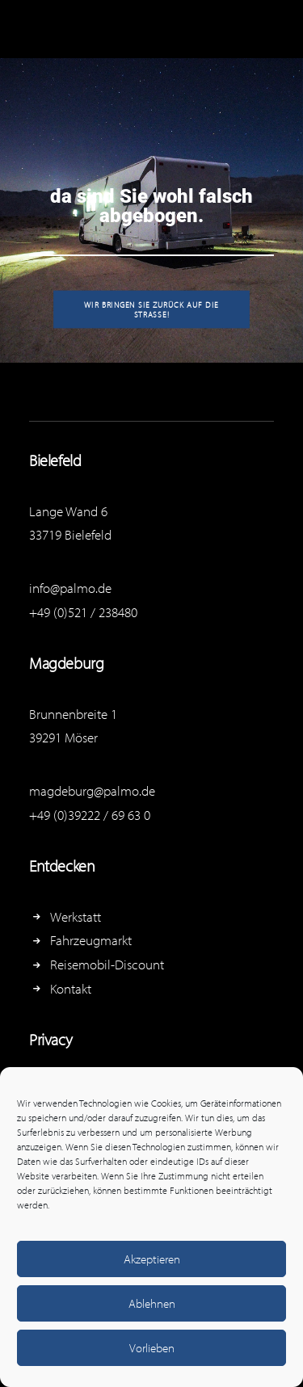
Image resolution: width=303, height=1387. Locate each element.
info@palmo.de (70, 587)
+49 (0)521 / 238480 (83, 611)
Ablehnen (151, 1303)
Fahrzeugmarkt (91, 939)
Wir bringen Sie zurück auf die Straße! (152, 309)
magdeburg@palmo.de (92, 790)
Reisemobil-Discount (107, 964)
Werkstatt (75, 916)
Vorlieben (152, 1347)
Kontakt (70, 988)
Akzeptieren (152, 1259)
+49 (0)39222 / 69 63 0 (89, 814)
